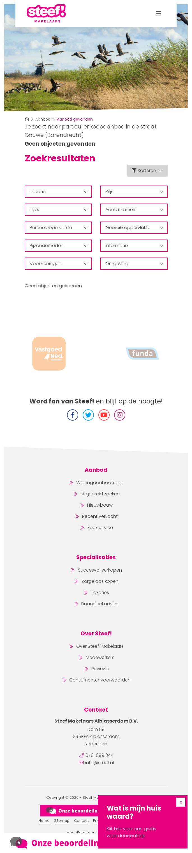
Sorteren (147, 170)
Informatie (134, 245)
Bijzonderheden (59, 245)
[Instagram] (119, 415)
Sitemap (62, 820)
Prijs (134, 191)
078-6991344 (99, 755)
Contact (81, 820)
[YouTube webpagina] (104, 415)
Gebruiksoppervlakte (134, 227)
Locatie (59, 191)
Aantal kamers (134, 209)
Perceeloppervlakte (59, 227)
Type (59, 209)
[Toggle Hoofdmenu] (158, 13)
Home (44, 820)
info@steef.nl (99, 762)
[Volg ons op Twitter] (88, 415)
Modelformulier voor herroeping (96, 832)
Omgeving (134, 263)
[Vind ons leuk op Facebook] (72, 415)
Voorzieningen (59, 263)
